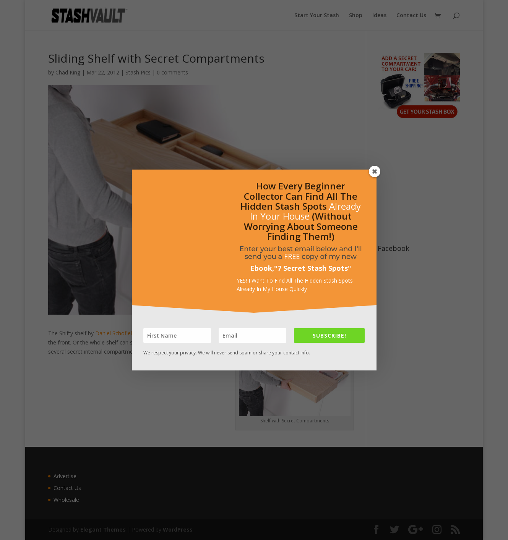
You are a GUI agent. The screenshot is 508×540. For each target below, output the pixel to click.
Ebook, (262, 268)
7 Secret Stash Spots (313, 268)
